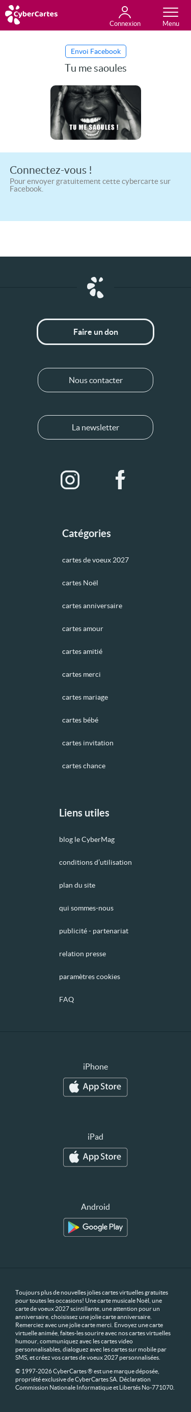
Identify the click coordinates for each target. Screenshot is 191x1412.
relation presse (82, 954)
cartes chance (83, 766)
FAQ (66, 999)
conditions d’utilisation (95, 862)
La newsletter (95, 427)
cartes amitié (82, 651)
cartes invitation (88, 743)
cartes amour (82, 628)
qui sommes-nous (86, 908)
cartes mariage (85, 697)
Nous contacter (96, 380)
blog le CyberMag (87, 839)
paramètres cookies (89, 976)
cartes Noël (80, 583)
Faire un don (95, 331)
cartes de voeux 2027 (95, 560)
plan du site (77, 885)
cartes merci (81, 674)
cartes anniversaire (92, 606)
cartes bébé (80, 720)
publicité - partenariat (93, 931)
